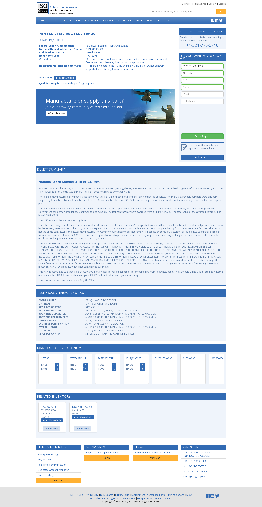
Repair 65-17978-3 (82, 406)
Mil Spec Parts (144, 498)
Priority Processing (48, 454)
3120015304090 (163, 358)
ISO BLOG (168, 20)
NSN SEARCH (91, 20)
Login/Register (199, 3)
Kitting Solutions (175, 494)
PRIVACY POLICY (163, 498)
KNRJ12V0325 (133, 358)
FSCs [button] (53, 20)
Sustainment (138, 494)
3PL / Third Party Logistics (104, 498)
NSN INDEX (76, 494)
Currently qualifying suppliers (66, 83)
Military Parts (122, 494)
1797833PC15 (48, 406)
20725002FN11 (78, 358)
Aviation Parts (127, 498)
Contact (212, 3)
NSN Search (106, 494)
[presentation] (202, 118)
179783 (45, 358)
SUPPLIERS (153, 20)
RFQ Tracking (45, 459)
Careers (222, 3)
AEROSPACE (124, 20)
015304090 (189, 358)
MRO (139, 20)
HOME (43, 20)
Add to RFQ (51, 428)
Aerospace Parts (156, 494)
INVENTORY (91, 494)
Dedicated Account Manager (53, 469)
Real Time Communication (52, 464)
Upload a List (202, 157)
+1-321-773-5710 (202, 45)
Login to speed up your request (103, 452)
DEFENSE (108, 20)
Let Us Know (56, 113)
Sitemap (186, 3)
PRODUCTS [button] (75, 20)
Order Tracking (46, 475)
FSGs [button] (63, 20)
